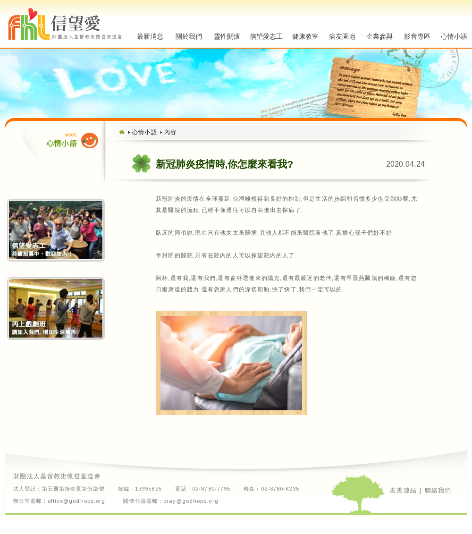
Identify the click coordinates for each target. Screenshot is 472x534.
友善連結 (403, 490)
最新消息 (150, 36)
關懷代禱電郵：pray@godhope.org (170, 501)
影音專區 (417, 36)
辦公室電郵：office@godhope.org (59, 501)
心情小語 (454, 36)
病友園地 (342, 36)
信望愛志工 (266, 36)
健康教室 (305, 36)
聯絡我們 (438, 490)
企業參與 (379, 36)
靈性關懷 (227, 36)
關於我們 (189, 36)
